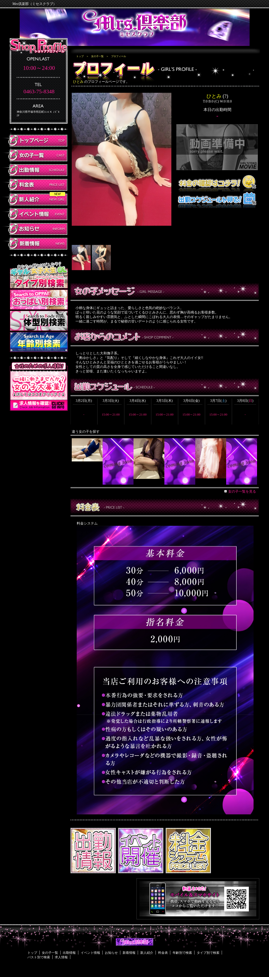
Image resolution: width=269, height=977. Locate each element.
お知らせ (111, 953)
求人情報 (61, 957)
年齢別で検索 (182, 953)
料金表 (163, 953)
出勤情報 (69, 953)
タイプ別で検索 (208, 953)
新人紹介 (146, 953)
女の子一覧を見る (242, 491)
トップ (80, 56)
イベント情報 (90, 953)
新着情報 (129, 953)
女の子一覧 (97, 56)
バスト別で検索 (38, 957)
